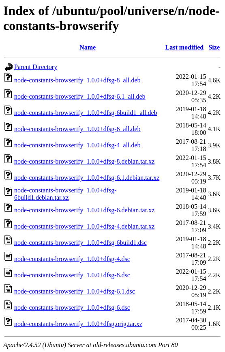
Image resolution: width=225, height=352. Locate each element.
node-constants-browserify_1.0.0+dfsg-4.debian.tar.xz (84, 226)
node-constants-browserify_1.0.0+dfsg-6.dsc (72, 307)
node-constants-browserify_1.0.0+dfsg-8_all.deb (77, 80)
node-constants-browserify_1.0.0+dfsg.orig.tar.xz (78, 323)
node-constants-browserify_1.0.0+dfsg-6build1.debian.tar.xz (65, 194)
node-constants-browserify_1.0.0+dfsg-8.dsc (72, 275)
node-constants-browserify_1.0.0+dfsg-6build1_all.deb (85, 112)
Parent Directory (35, 66)
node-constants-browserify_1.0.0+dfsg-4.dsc (72, 258)
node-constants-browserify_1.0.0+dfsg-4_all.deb (77, 145)
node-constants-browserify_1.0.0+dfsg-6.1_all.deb (80, 96)
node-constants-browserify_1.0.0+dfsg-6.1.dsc (74, 291)
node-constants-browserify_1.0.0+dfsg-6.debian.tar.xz (84, 210)
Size (214, 47)
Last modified (184, 47)
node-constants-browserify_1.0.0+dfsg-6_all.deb (77, 128)
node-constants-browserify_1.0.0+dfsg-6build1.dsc (80, 242)
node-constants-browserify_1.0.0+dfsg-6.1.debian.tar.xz (86, 177)
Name (87, 47)
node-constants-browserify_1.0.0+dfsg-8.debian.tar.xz (84, 161)
